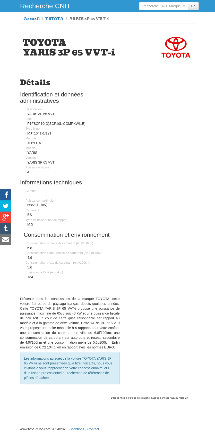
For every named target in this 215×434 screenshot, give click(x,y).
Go (193, 6)
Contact (93, 429)
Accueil (32, 19)
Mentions (77, 429)
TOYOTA (54, 19)
